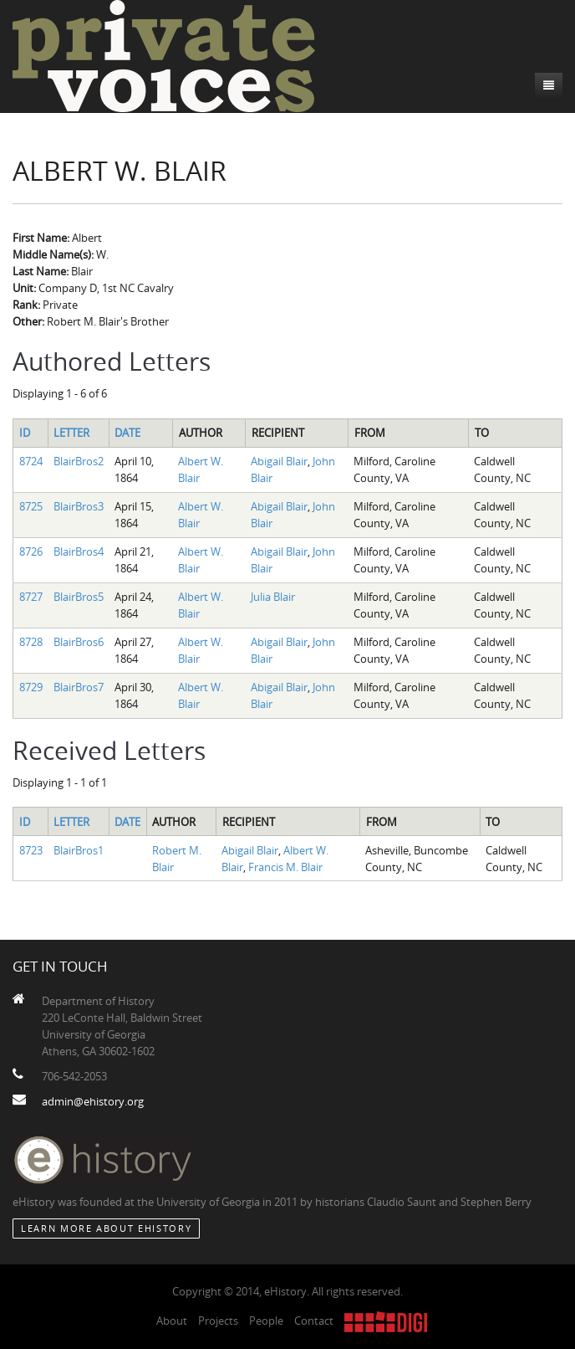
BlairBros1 (78, 850)
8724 (31, 461)
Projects (218, 1320)
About (171, 1320)
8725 (31, 506)
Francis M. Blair (285, 867)
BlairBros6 (78, 641)
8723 (31, 850)
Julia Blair (273, 596)
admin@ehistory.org (93, 1101)
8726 (31, 551)
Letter (71, 432)
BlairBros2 (78, 461)
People (266, 1320)
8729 (31, 687)
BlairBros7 (78, 687)
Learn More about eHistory (106, 1228)
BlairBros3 (78, 506)
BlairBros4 (78, 551)
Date (127, 432)
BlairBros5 (78, 596)
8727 (31, 596)
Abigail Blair (279, 461)
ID (24, 432)
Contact (313, 1320)
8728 (31, 641)
